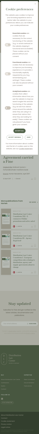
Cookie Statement (26, 149)
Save (29, 137)
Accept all (19, 131)
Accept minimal (15, 137)
